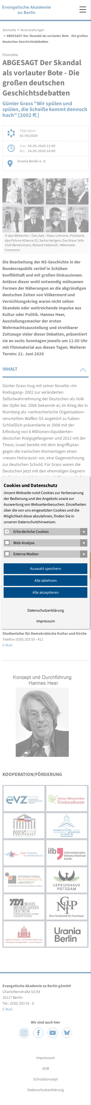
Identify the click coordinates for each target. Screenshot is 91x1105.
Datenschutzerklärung (45, 610)
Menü (82, 9)
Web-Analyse (23, 543)
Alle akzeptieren (46, 592)
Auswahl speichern (45, 568)
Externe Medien (26, 554)
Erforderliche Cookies (31, 531)
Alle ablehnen (45, 580)
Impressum (45, 621)
